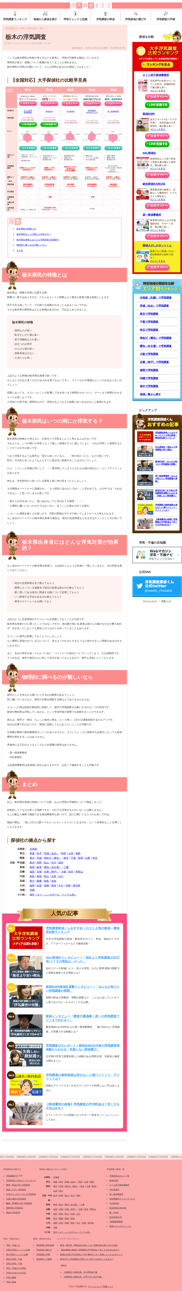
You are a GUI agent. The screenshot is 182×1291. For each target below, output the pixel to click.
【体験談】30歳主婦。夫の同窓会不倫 (80, 1272)
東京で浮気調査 (149, 313)
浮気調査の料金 (105, 16)
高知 (53, 880)
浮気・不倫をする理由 (16, 1268)
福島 (78, 853)
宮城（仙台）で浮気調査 (154, 305)
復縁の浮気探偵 (13, 1212)
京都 (39, 871)
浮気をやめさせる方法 (16, 1273)
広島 (53, 876)
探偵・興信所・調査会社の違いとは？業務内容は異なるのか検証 (89, 1245)
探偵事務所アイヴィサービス (122, 1199)
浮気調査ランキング (15, 16)
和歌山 (79, 871)
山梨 (87, 858)
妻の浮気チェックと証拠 (17, 1254)
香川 (32, 880)
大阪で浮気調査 (149, 354)
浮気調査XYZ (12, 1176)
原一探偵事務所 (113, 111)
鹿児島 (76, 885)
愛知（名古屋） (52, 867)
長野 (39, 862)
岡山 (46, 876)
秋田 (63, 853)
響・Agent (113, 1212)
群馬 (80, 858)
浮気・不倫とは (13, 1245)
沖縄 (32, 890)
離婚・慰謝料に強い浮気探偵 (19, 1203)
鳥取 (32, 876)
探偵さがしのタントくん (157, 245)
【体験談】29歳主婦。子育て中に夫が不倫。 (83, 1277)
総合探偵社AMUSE (154, 183)
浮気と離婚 (11, 1277)
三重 (66, 867)
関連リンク (166, 601)
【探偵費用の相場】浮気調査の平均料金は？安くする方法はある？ (90, 1250)
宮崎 (68, 885)
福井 (60, 862)
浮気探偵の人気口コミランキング (21, 1180)
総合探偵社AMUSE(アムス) (92, 111)
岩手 (39, 853)
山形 (70, 853)
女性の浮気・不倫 (14, 1263)
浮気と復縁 (11, 1282)
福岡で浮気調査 (149, 370)
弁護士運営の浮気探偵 (16, 1199)
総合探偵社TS (115, 1217)
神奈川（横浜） (52, 858)
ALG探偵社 (114, 1203)
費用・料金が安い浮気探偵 (18, 1185)
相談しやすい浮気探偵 (16, 1189)
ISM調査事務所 (116, 1221)
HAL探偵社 (71, 111)
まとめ (20, 250)
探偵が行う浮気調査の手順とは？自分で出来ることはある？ (87, 1259)
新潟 (32, 862)
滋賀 (32, 871)
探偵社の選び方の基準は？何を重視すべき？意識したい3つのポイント (91, 1254)
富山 (46, 862)
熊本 (53, 885)
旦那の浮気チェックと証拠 (18, 1250)
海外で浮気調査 (149, 386)
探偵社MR (49, 111)
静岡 (32, 867)
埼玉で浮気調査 (149, 329)
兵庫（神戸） (51, 871)
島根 (39, 876)
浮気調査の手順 (166, 16)
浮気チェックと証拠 (75, 16)
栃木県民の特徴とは (26, 229)
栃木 (66, 858)
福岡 (32, 885)
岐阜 (39, 867)
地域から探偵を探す (45, 16)
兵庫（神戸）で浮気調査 (154, 362)
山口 (60, 876)
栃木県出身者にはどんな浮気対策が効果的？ (38, 239)
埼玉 (94, 858)
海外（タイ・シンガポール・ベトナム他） (53, 894)
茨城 (39, 858)
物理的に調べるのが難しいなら (32, 245)
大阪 (63, 871)
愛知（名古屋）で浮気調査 (156, 346)
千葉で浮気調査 (149, 321)
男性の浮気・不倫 (14, 1259)
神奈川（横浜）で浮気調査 (156, 338)
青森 (32, 853)
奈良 (70, 871)
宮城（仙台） (51, 853)
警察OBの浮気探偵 (14, 1208)
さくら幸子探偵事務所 (28, 111)
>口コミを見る (157, 90)
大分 (60, 885)
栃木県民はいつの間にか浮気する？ (34, 234)
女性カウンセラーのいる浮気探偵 (21, 1194)
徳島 (46, 880)
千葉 (73, 858)
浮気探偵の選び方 (135, 16)
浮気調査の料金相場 (45, 1245)
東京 (32, 858)
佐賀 (39, 885)
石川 (53, 862)
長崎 (46, 885)
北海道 (33, 848)
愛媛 (39, 880)
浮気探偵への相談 (44, 1259)
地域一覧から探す (150, 394)
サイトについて (150, 601)
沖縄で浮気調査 (149, 378)
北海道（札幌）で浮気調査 (156, 297)
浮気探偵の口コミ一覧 (119, 1176)
